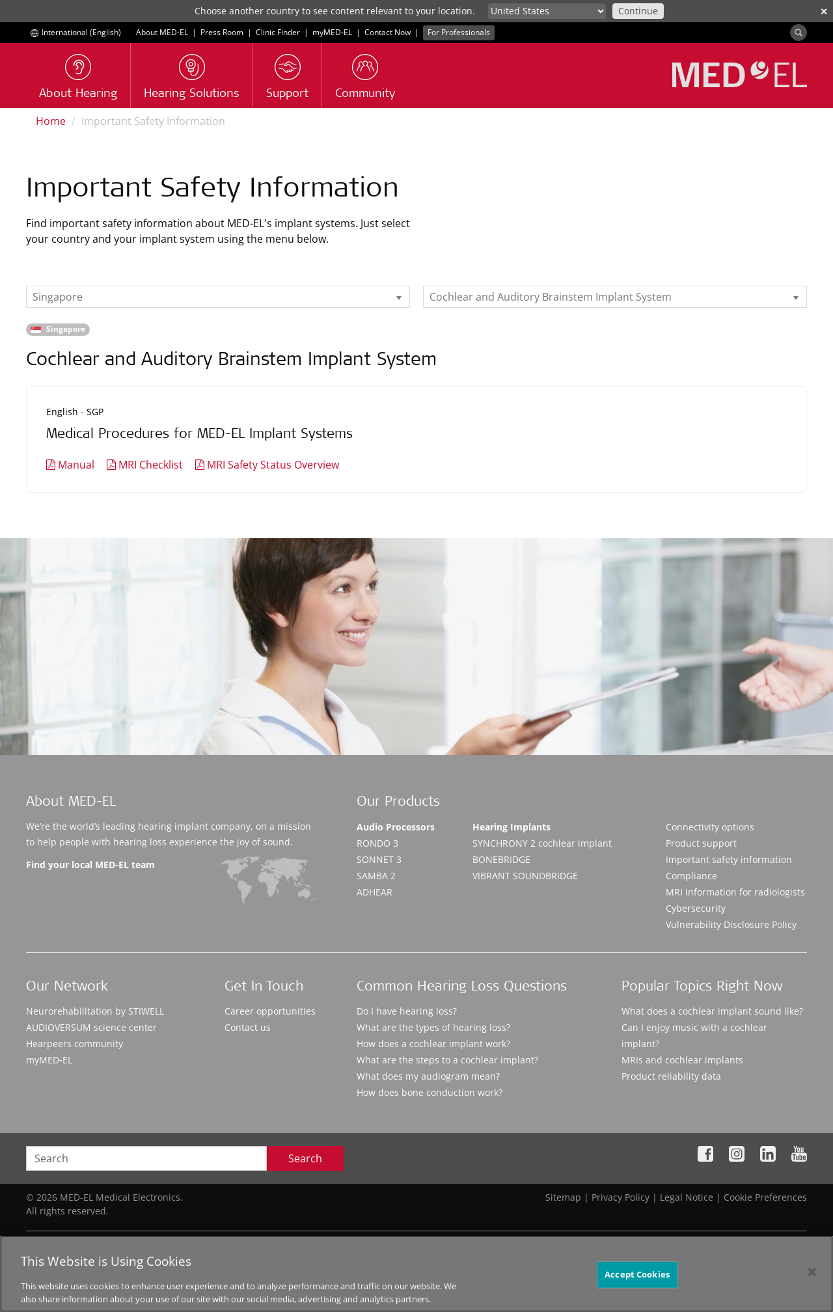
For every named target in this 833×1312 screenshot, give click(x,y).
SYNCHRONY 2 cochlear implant (542, 843)
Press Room (221, 32)
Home (51, 121)
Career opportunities (270, 1011)
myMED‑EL (332, 32)
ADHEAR (374, 892)
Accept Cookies (637, 1281)
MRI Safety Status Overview (273, 465)
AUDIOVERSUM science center (91, 1027)
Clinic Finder (278, 32)
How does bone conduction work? (429, 1092)
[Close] (812, 1278)
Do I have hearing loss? (407, 1011)
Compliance (691, 875)
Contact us (248, 1027)
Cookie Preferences (765, 1197)
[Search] (798, 32)
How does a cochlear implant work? (433, 1043)
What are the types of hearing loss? (433, 1027)
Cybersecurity (696, 908)
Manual (76, 465)
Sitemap (563, 1197)
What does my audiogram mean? (428, 1076)
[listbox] (218, 297)
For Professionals (459, 32)
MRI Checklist (150, 465)
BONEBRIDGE (501, 859)
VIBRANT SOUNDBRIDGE (525, 875)
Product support (701, 843)
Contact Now (387, 32)
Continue (638, 11)
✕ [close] (824, 11)
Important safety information (729, 859)
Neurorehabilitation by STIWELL (95, 1011)
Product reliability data (671, 1076)
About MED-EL (162, 32)
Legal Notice (686, 1197)
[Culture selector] (547, 11)
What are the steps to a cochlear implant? (447, 1060)
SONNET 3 (379, 859)
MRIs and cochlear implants (682, 1060)
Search (305, 1158)
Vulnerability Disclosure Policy (731, 924)
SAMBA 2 (376, 875)
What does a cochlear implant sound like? (712, 1011)
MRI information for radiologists (735, 892)
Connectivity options (710, 827)
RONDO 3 (377, 843)
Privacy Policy (620, 1197)
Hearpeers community (74, 1043)
